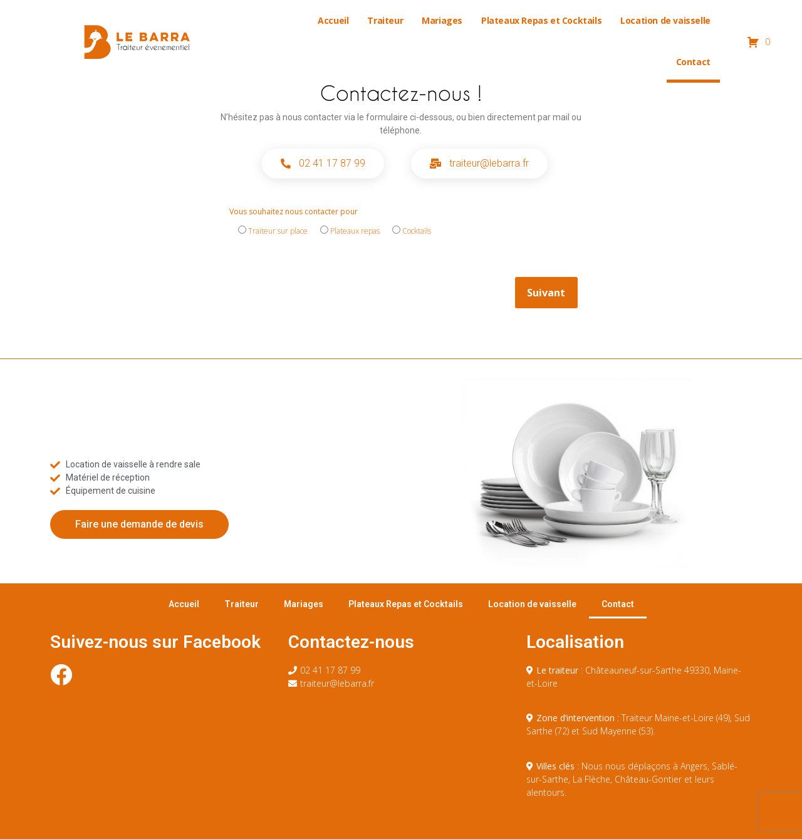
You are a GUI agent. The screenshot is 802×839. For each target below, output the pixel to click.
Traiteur (385, 20)
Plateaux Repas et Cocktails (541, 20)
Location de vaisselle (665, 20)
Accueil (333, 20)
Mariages (442, 20)
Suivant (546, 293)
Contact (693, 62)
